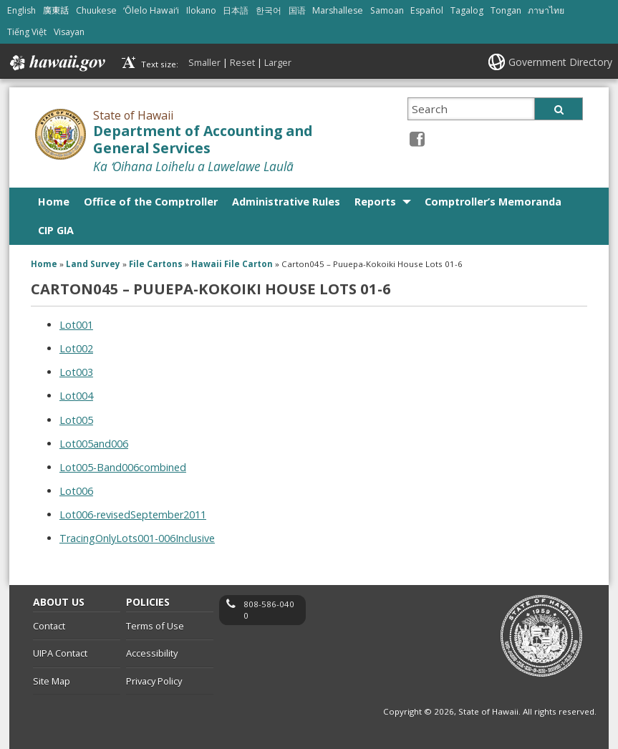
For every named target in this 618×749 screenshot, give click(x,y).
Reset (242, 62)
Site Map (51, 681)
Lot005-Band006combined (122, 467)
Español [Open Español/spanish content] (426, 10)
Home (53, 201)
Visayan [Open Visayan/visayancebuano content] (69, 32)
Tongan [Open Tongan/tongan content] (506, 10)
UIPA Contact (60, 653)
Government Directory (560, 62)
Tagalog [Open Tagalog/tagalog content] (466, 10)
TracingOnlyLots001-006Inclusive (137, 538)
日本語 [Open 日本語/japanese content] (235, 10)
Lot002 (76, 348)
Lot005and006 (93, 443)
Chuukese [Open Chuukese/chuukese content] (96, 10)
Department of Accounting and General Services (202, 140)
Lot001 (76, 325)
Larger (277, 62)
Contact (49, 625)
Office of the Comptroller (151, 201)
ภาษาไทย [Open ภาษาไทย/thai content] (546, 10)
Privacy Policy (154, 681)
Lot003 (76, 372)
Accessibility (152, 653)
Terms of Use (155, 625)
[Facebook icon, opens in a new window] (417, 138)
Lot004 (76, 395)
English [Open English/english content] (21, 10)
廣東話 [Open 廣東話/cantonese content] (56, 10)
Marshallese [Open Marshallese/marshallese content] (337, 10)
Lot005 (76, 420)
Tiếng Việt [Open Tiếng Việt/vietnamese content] (27, 32)
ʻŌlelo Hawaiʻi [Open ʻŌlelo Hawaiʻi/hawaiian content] (151, 10)
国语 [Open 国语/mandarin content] (297, 10)
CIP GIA (56, 230)
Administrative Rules (286, 201)
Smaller (204, 62)
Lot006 (76, 491)
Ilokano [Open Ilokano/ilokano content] (201, 10)
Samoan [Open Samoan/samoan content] (387, 10)
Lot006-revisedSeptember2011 (132, 514)
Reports (375, 201)
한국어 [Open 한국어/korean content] (268, 10)
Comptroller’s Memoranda (493, 201)
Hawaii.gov (56, 63)
